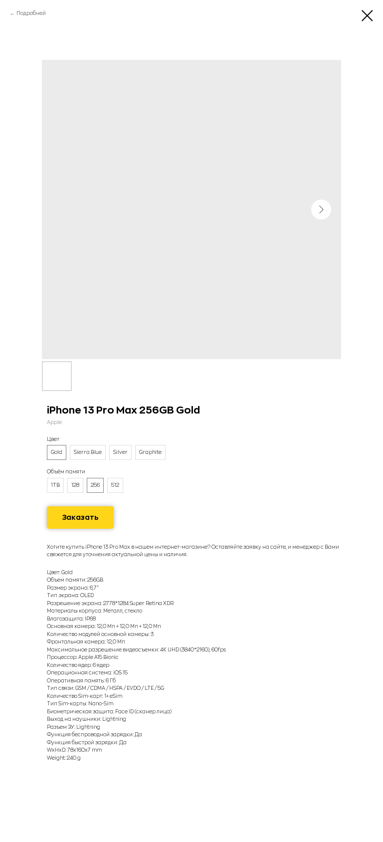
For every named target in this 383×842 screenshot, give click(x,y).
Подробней (31, 13)
